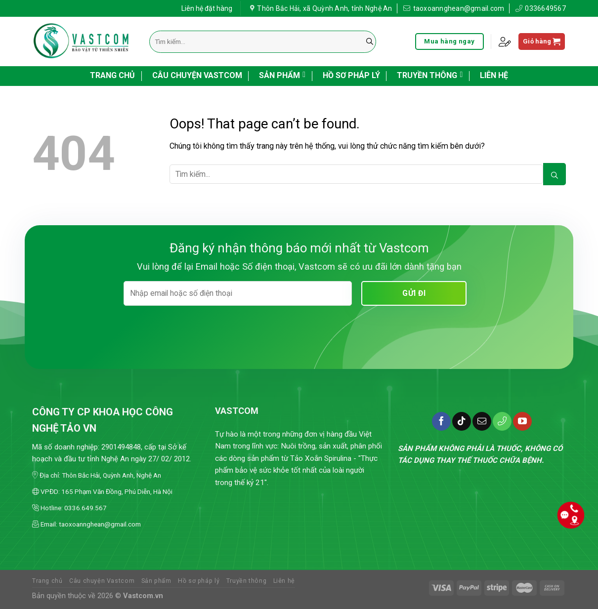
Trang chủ (112, 75)
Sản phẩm (282, 74)
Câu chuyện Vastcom (197, 75)
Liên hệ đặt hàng (206, 7)
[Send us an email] (481, 421)
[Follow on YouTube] (522, 421)
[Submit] (369, 42)
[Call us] (502, 421)
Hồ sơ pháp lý (351, 75)
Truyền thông (430, 74)
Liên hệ (494, 75)
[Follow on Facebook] (441, 421)
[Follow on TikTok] (461, 421)
